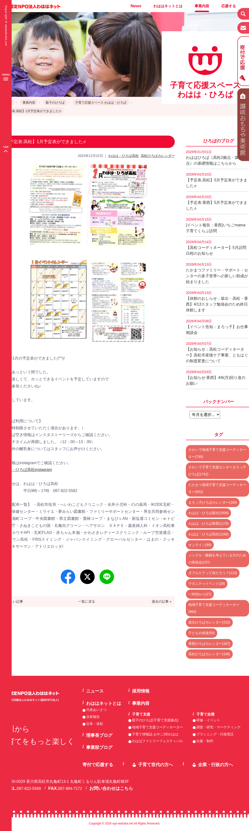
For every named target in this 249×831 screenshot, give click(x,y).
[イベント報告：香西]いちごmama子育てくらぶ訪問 (215, 225)
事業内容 (202, 6)
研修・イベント (208, 720)
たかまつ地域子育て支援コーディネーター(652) (217, 488)
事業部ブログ (99, 747)
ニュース (95, 691)
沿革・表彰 (94, 724)
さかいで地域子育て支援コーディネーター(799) (217, 453)
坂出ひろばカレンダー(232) (209, 622)
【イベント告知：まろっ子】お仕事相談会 (217, 327)
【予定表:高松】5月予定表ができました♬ (216, 180)
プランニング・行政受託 (215, 734)
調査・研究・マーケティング (218, 727)
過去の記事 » (162, 601)
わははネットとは (168, 6)
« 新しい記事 (13, 601)
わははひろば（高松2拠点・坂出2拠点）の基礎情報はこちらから (217, 157)
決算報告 (93, 717)
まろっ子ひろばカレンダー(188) (212, 502)
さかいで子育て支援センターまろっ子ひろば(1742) (217, 470)
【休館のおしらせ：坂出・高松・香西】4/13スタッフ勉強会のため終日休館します (217, 301)
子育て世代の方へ (155, 764)
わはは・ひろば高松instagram (26, 470)
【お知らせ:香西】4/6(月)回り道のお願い (215, 377)
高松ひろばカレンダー (158, 156)
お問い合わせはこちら (111, 788)
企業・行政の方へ (215, 764)
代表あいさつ (96, 710)
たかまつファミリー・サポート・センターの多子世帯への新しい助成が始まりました (217, 273)
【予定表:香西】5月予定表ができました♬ (216, 202)
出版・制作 (204, 741)
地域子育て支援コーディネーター (157, 727)
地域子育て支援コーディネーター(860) (213, 608)
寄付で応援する (98, 764)
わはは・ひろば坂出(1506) (208, 513)
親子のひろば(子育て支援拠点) (155, 720)
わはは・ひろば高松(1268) (208, 534)
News (136, 6)
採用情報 (140, 691)
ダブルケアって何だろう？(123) (212, 573)
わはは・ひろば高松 (123, 156)
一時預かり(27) (199, 594)
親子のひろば (55, 102)
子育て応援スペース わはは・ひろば (101, 102)
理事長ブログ (99, 735)
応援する (228, 6)
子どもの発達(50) (201, 633)
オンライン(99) (199, 545)
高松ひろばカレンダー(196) (209, 654)
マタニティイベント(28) (206, 583)
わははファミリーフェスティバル (157, 741)
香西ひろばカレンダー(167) (209, 644)
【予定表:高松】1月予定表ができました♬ (31, 111)
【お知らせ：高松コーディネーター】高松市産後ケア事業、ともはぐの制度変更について (217, 352)
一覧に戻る (86, 601)
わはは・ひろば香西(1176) (208, 523)
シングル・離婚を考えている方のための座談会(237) (217, 558)
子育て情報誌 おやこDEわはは (155, 734)
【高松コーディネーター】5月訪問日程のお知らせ (216, 247)
